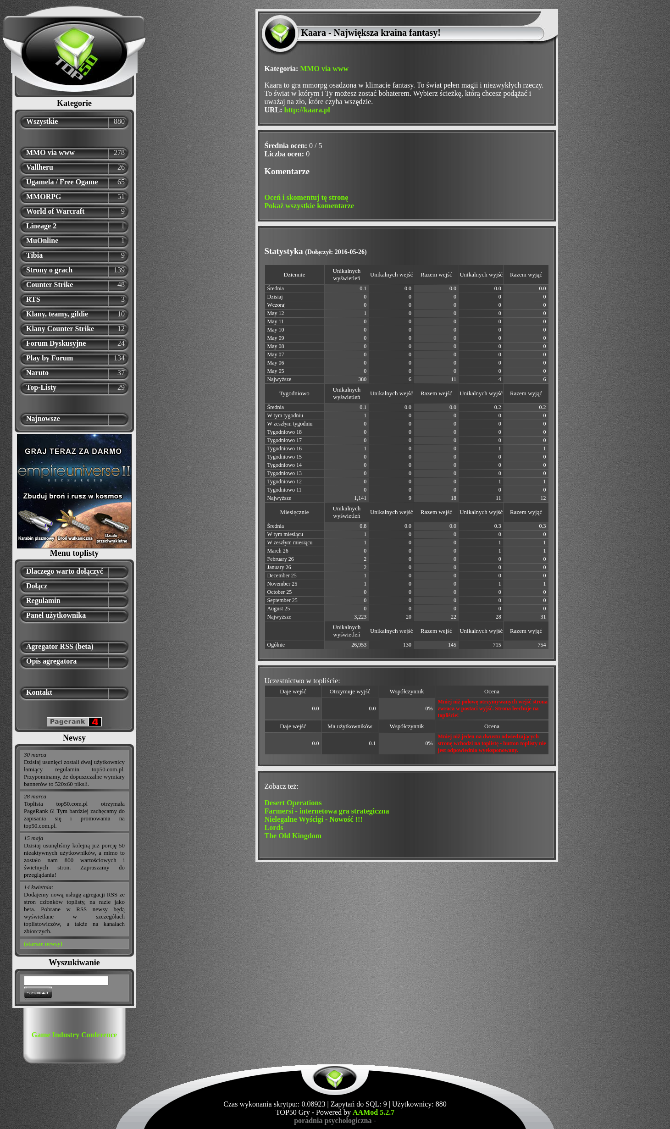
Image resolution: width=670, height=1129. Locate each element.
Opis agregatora (51, 661)
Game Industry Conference (74, 1035)
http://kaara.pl (307, 110)
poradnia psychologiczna (332, 1120)
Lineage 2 (41, 226)
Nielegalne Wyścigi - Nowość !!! (314, 819)
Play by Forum (49, 358)
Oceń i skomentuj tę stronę (307, 197)
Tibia (34, 255)
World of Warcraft (55, 211)
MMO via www (50, 152)
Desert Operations (293, 803)
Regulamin (43, 600)
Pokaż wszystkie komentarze (309, 206)
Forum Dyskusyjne (56, 343)
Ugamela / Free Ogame (62, 182)
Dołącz (36, 586)
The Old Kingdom (293, 836)
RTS (33, 299)
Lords (274, 827)
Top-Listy (41, 387)
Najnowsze (43, 418)
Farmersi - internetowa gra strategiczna (327, 811)
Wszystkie (42, 121)
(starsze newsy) (43, 943)
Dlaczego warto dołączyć (64, 571)
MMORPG (43, 196)
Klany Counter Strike (60, 328)
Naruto (37, 372)
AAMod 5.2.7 (373, 1112)
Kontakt (39, 692)
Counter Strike (49, 284)
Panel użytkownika (56, 615)
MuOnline (42, 240)
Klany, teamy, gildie (57, 314)
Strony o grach (49, 270)
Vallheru (39, 167)
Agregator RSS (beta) (60, 646)
